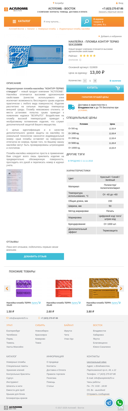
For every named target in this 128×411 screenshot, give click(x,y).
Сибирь (40, 325)
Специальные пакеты (17, 366)
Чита (66, 335)
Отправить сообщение (98, 394)
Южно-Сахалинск (101, 347)
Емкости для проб (15, 390)
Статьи (50, 386)
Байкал (68, 325)
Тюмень (10, 343)
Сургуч (9, 378)
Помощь (64, 12)
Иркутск (68, 331)
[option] (35, 55)
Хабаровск (98, 335)
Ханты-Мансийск (14, 347)
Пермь (9, 339)
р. (104, 24)
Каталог (31, 29)
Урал (9, 325)
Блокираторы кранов (16, 398)
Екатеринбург (13, 331)
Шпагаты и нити (14, 386)
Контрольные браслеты (18, 374)
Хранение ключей (15, 370)
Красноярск (41, 335)
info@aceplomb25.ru (18, 318)
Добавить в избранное (111, 36)
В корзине (99, 19)
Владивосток (99, 331)
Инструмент (12, 382)
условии (82, 110)
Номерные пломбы (47, 29)
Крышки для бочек (15, 394)
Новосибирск (41, 331)
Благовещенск (100, 343)
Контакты (54, 12)
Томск (38, 343)
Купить (103, 88)
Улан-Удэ (68, 339)
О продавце (52, 362)
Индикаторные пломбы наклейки (74, 29)
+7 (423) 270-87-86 (112, 8)
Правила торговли (56, 374)
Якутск (96, 339)
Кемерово (40, 339)
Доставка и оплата (78, 12)
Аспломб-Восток (16, 29)
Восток (97, 325)
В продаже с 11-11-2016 (80, 161)
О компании (43, 12)
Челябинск (11, 335)
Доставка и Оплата (56, 370)
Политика (51, 378)
